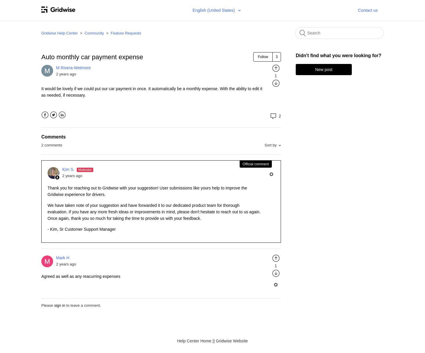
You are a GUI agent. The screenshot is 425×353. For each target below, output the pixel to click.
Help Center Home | (195, 341)
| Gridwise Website (231, 341)
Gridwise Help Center (59, 33)
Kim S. (69, 169)
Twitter (53, 115)
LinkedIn (62, 115)
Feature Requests (126, 33)
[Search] (339, 33)
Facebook (45, 115)
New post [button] (323, 69)
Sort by (270, 145)
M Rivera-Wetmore (73, 67)
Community (94, 33)
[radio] (275, 68)
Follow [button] (263, 57)
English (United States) (214, 10)
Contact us (368, 10)
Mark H (62, 257)
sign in (59, 305)
